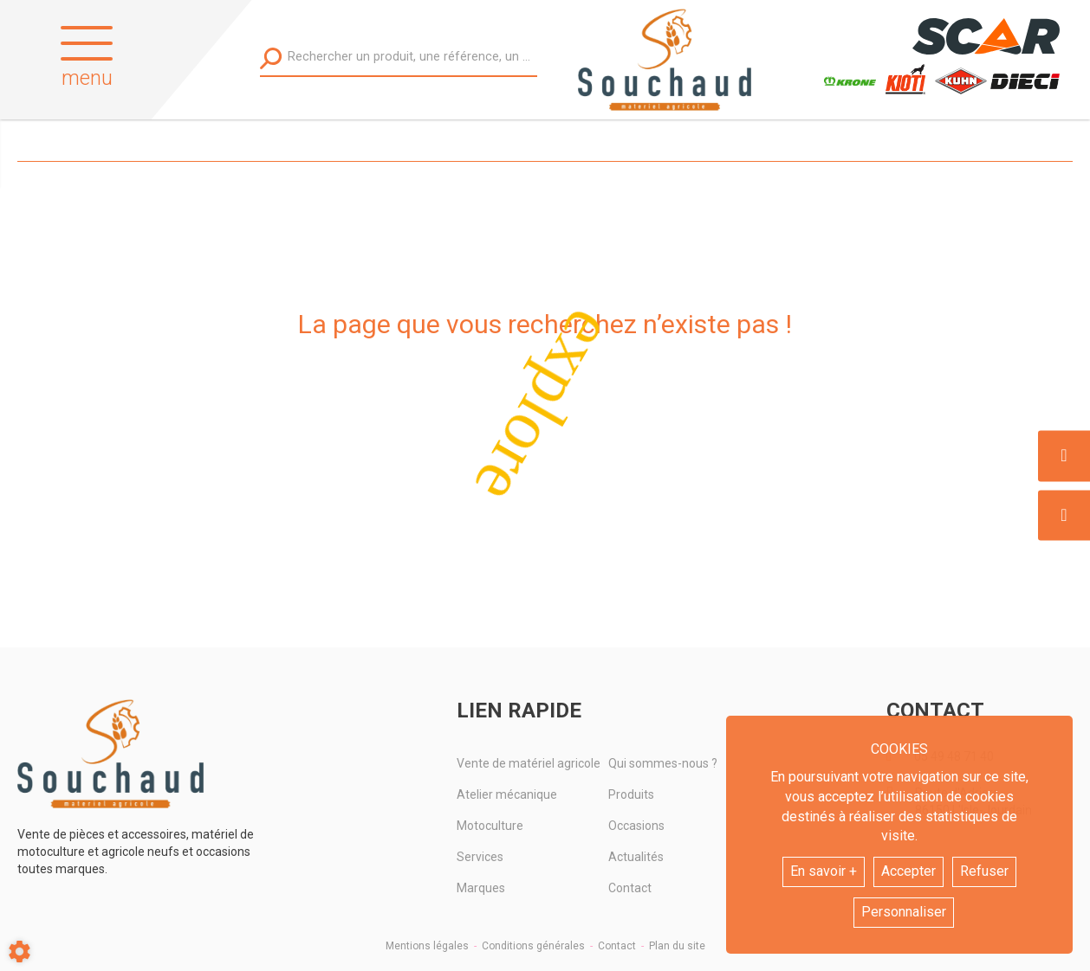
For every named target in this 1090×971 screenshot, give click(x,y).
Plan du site (677, 946)
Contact (630, 888)
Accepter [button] (908, 871)
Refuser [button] (984, 871)
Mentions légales (427, 946)
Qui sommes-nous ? (662, 763)
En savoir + (823, 871)
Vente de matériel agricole (528, 763)
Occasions (636, 826)
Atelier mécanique (507, 794)
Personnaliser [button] (903, 911)
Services (480, 857)
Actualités (636, 857)
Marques (481, 888)
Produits (631, 794)
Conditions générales (533, 946)
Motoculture (490, 826)
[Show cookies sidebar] (19, 951)
